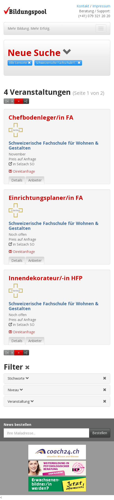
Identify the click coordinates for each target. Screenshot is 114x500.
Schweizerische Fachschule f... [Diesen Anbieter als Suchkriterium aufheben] (58, 63)
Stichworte (18, 378)
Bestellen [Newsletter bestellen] (99, 433)
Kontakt (83, 6)
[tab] (57, 378)
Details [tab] (16, 180)
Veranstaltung (21, 401)
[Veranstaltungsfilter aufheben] (104, 401)
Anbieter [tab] (35, 180)
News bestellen (17, 424)
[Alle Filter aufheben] (27, 367)
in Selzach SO (21, 164)
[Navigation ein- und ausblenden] (101, 28)
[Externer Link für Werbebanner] (57, 452)
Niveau (15, 390)
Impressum (101, 6)
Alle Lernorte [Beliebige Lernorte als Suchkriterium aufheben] (20, 63)
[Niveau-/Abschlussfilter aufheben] (104, 390)
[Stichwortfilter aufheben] (104, 378)
